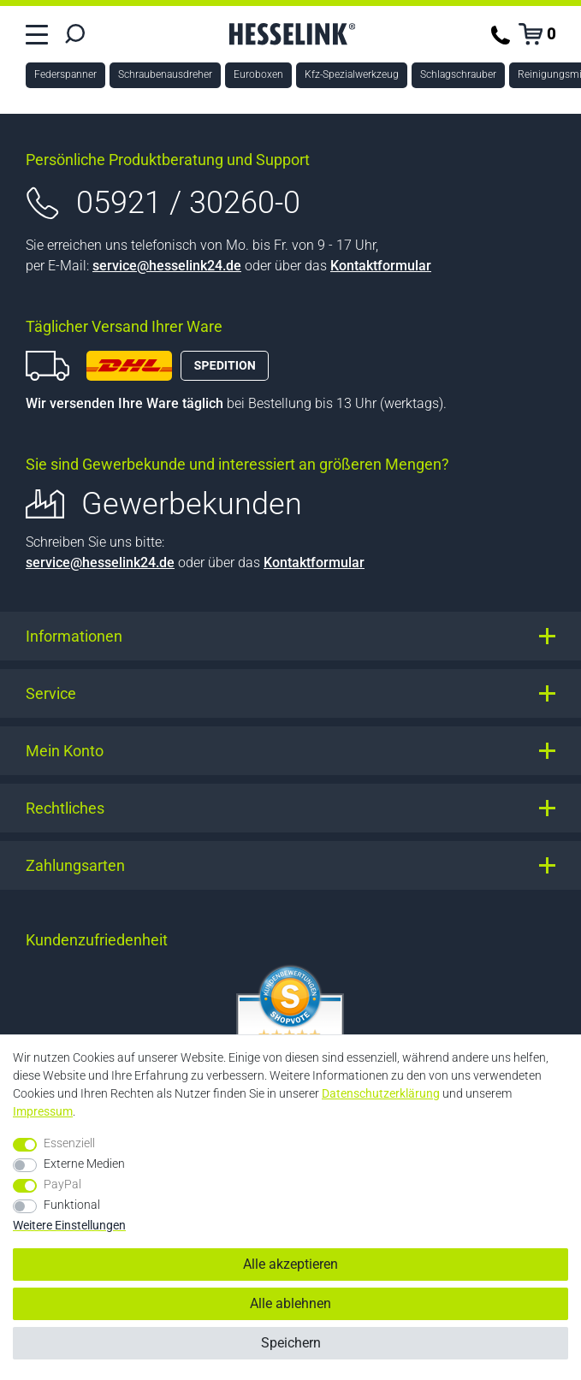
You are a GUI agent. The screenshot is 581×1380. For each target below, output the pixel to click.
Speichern (291, 1343)
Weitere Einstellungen (69, 1225)
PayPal (62, 1184)
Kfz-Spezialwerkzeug (352, 74)
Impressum (43, 1111)
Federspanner (65, 74)
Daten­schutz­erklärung (381, 1093)
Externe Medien (84, 1163)
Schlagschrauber (458, 74)
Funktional (72, 1204)
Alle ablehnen (290, 1303)
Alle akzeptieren (290, 1264)
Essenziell (69, 1143)
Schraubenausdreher (165, 74)
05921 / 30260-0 (188, 202)
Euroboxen (258, 74)
